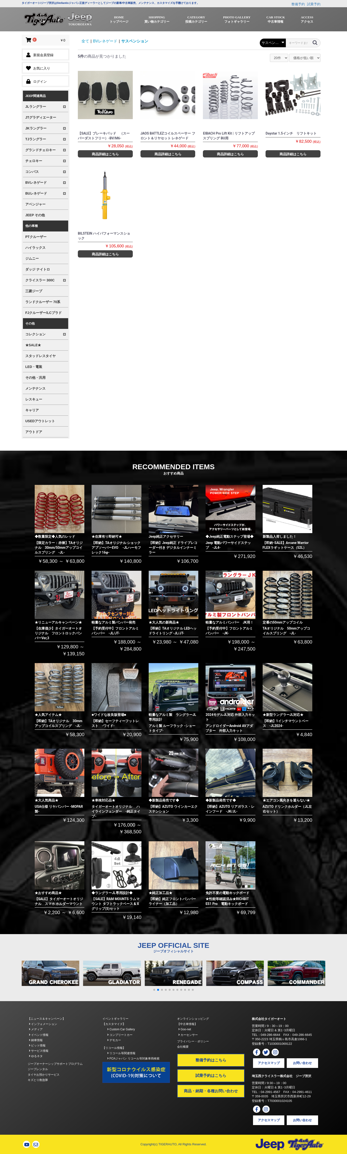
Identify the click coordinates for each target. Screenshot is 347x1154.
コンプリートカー (120, 1035)
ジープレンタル (38, 1069)
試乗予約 (313, 4)
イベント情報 (38, 1035)
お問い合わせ (302, 1063)
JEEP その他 (35, 215)
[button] (154, 990)
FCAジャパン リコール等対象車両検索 (133, 1058)
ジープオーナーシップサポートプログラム (55, 1064)
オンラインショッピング (193, 1018)
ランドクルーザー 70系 (42, 302)
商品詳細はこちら (105, 154)
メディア (36, 1029)
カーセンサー (188, 1035)
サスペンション (134, 41)
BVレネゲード (105, 41)
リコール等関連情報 (121, 1053)
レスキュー (33, 399)
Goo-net (184, 1029)
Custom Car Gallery (121, 1029)
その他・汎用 (35, 378)
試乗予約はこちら (210, 1075)
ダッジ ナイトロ (37, 269)
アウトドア (33, 432)
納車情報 (36, 1040)
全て (85, 41)
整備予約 (298, 4)
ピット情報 (37, 1045)
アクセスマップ (269, 1063)
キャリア (32, 410)
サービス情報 (38, 1050)
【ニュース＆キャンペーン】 (46, 1018)
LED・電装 (33, 367)
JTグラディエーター (40, 117)
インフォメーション (43, 1024)
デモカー (114, 1040)
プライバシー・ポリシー (193, 1041)
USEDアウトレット (40, 421)
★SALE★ (33, 345)
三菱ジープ (33, 291)
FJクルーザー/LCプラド (43, 313)
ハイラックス (35, 248)
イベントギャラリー (115, 1018)
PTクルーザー (36, 237)
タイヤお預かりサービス (44, 1074)
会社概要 (183, 1046)
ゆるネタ (36, 1056)
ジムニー (32, 258)
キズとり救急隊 (38, 1080)
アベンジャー (35, 204)
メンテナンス (35, 388)
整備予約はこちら (210, 1060)
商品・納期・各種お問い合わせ (211, 1091)
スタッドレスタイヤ (40, 356)
